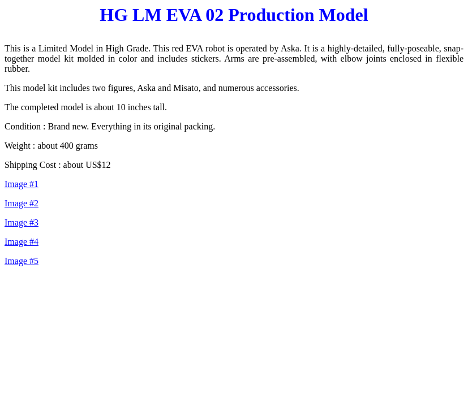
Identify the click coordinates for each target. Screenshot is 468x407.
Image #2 (21, 203)
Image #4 (21, 241)
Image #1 (21, 184)
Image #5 (21, 261)
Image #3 (21, 222)
